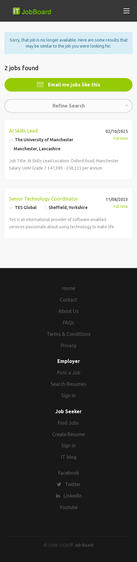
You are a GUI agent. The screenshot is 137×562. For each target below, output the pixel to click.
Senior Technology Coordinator (43, 198)
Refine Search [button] (69, 105)
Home (68, 288)
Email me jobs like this (73, 84)
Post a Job (68, 372)
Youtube (68, 507)
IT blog (68, 457)
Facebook (68, 473)
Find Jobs (68, 423)
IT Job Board (81, 545)
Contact (68, 299)
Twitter (73, 484)
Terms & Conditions (69, 334)
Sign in (68, 395)
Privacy (68, 345)
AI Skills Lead (23, 130)
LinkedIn (73, 495)
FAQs (68, 322)
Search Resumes (68, 384)
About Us (68, 311)
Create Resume (68, 434)
